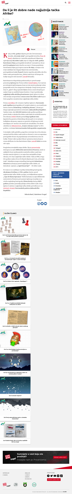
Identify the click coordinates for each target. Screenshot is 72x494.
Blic (57, 142)
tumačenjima (32, 83)
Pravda (58, 164)
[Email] (45, 203)
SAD (56, 180)
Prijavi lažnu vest (60, 457)
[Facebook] (38, 203)
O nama (5, 475)
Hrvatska (58, 186)
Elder (65, 491)
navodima (11, 103)
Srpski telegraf (59, 134)
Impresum (6, 473)
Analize (27, 473)
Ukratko (58, 101)
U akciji (27, 475)
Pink (57, 153)
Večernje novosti (60, 140)
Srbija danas (59, 137)
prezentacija (36, 147)
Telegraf (58, 148)
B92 (57, 145)
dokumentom (16, 126)
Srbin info (58, 151)
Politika (58, 161)
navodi (25, 77)
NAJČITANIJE (58, 21)
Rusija (57, 183)
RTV (57, 167)
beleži (14, 117)
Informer (57, 129)
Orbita (27, 477)
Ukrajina (57, 192)
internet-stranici (9, 188)
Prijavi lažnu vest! (54, 479)
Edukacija (28, 479)
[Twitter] (42, 203)
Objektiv (58, 156)
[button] (69, 2)
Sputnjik (58, 159)
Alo (56, 132)
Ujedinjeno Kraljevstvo (58, 189)
